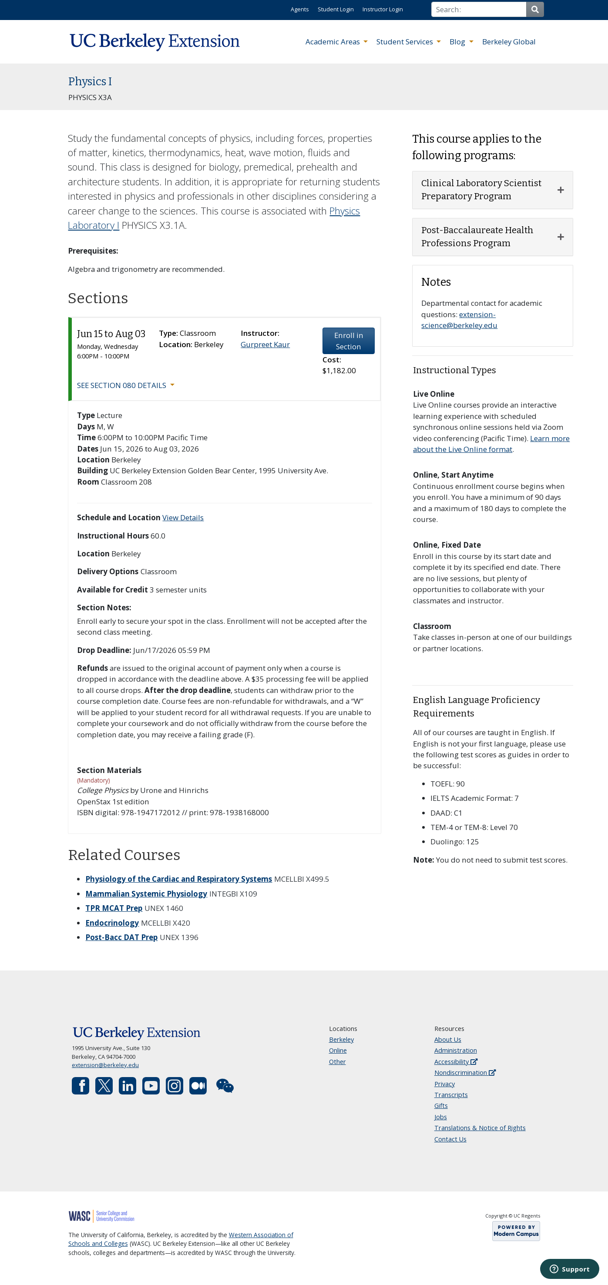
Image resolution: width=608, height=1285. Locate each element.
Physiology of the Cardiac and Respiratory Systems (178, 879)
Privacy (444, 1084)
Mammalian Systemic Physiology (146, 894)
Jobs (440, 1117)
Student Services (405, 42)
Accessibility (455, 1061)
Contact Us (450, 1139)
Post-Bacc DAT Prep (121, 937)
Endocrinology (112, 923)
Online (338, 1050)
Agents (300, 9)
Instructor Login (383, 9)
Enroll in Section (348, 340)
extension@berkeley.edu (105, 1065)
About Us (447, 1039)
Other (337, 1061)
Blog (458, 42)
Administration (455, 1050)
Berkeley (341, 1039)
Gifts (441, 1105)
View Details (183, 517)
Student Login (336, 9)
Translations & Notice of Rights (480, 1128)
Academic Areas (334, 42)
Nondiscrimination (465, 1072)
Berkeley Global (509, 42)
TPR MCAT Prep (113, 908)
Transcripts (451, 1095)
